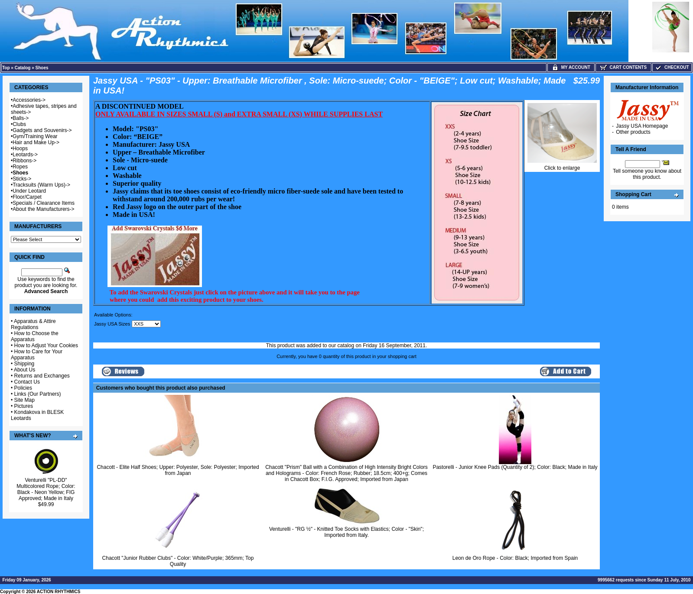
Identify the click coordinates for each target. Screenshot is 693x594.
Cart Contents (623, 67)
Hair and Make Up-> (36, 142)
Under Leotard (29, 191)
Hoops (20, 148)
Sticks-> (22, 179)
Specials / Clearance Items (44, 203)
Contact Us (27, 382)
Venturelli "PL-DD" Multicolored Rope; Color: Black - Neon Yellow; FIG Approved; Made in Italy (45, 489)
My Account (571, 67)
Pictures (23, 406)
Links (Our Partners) (37, 394)
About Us (24, 370)
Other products (633, 132)
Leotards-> (25, 155)
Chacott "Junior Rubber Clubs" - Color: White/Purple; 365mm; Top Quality (178, 561)
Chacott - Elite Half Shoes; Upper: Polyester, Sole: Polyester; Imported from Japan (178, 470)
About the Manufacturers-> (43, 209)
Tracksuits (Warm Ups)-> (41, 185)
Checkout (672, 67)
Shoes (42, 67)
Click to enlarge (562, 165)
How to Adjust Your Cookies (46, 345)
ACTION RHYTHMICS (59, 591)
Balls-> (21, 118)
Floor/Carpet (27, 197)
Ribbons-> (24, 161)
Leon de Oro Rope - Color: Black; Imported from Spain (515, 558)
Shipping (24, 364)
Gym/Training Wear (35, 136)
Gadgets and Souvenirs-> (42, 130)
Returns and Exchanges (42, 376)
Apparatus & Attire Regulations (33, 324)
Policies (23, 388)
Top (6, 67)
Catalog (23, 67)
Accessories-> (29, 100)
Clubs (19, 124)
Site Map (24, 400)
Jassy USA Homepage (642, 126)
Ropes (20, 167)
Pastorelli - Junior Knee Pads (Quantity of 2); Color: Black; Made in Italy (515, 467)
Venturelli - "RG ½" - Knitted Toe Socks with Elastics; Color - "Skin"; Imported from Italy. (346, 532)
